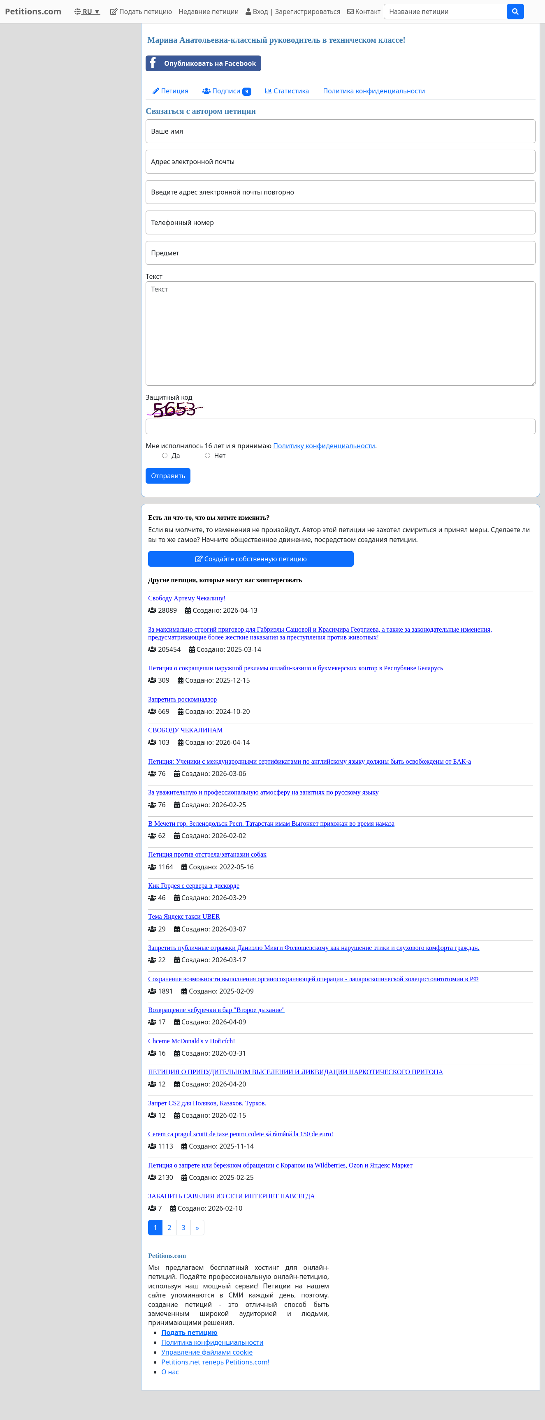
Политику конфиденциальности (324, 445)
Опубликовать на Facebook (201, 63)
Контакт (363, 11)
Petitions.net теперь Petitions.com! (215, 1362)
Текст (154, 276)
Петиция (170, 90)
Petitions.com (33, 11)
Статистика (287, 90)
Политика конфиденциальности (374, 90)
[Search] (445, 11)
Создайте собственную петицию (251, 558)
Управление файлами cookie (207, 1352)
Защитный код (169, 397)
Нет (220, 455)
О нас (170, 1371)
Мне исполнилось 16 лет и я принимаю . (261, 445)
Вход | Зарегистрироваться (293, 11)
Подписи (226, 91)
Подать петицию (141, 11)
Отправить (168, 475)
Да (176, 455)
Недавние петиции (209, 11)
